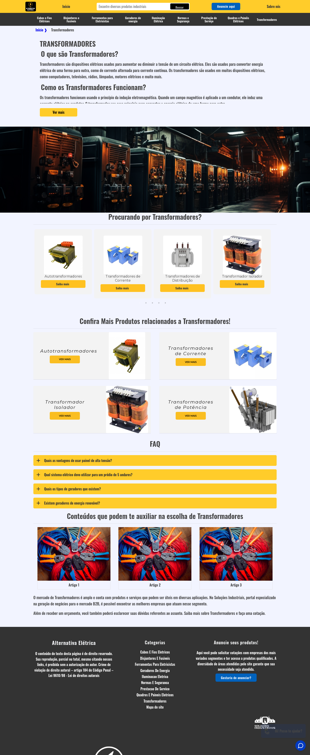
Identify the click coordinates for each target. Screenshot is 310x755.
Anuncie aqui (226, 6)
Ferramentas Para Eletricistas (155, 664)
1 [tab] (139, 303)
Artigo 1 (74, 585)
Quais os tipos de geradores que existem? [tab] (67, 488)
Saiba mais (63, 284)
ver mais (65, 359)
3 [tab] (152, 303)
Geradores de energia (133, 19)
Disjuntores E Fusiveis (155, 658)
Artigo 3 (236, 585)
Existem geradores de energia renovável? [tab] (67, 503)
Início (66, 6)
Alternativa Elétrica (74, 642)
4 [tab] (159, 303)
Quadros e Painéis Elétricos (238, 19)
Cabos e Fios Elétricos (44, 19)
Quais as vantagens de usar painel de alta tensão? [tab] (73, 460)
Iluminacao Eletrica (155, 676)
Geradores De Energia (155, 670)
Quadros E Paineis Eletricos (155, 694)
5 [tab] (165, 303)
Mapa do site (155, 707)
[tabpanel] (63, 261)
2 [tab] (146, 303)
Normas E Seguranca (155, 682)
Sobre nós (273, 6)
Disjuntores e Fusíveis (71, 19)
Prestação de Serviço (209, 19)
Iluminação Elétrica (158, 19)
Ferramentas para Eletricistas (102, 19)
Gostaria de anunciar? (236, 677)
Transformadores (267, 19)
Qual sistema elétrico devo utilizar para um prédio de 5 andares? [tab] (83, 474)
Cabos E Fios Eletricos (155, 652)
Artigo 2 (155, 585)
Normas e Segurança (183, 19)
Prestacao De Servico (155, 688)
